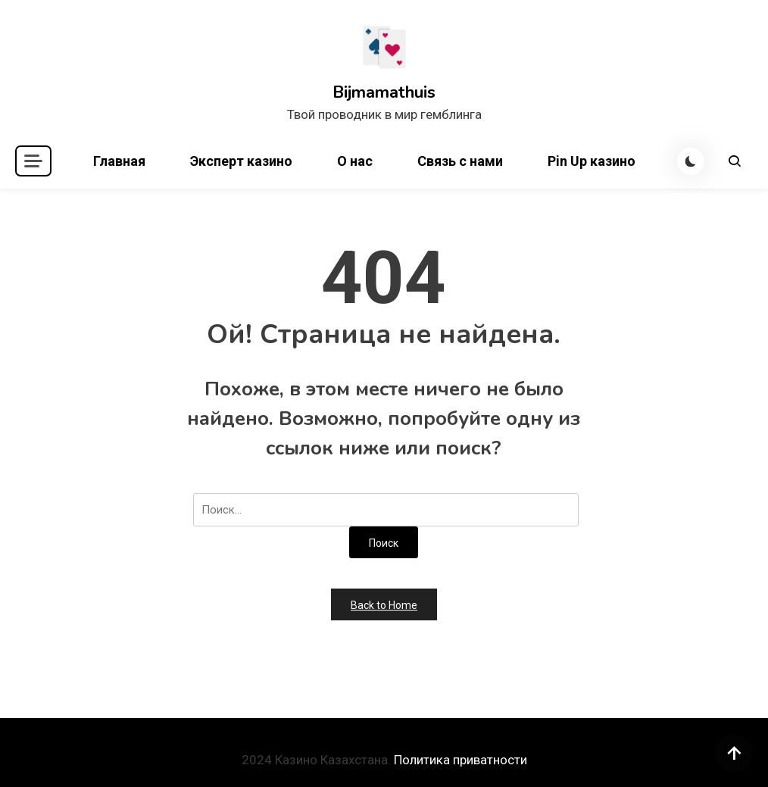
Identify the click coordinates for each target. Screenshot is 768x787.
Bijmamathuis (384, 92)
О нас (355, 161)
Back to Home (384, 605)
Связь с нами (460, 161)
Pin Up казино (591, 161)
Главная (119, 161)
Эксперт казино (241, 161)
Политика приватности (460, 759)
